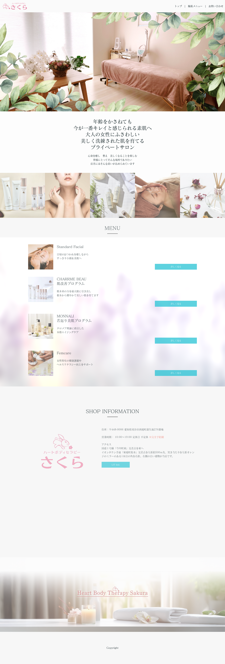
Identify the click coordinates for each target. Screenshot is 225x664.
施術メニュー (195, 6)
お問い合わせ (215, 6)
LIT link (116, 465)
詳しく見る (176, 267)
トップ (178, 6)
